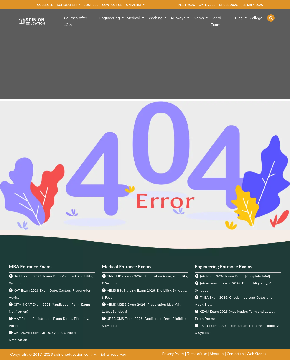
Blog (239, 17)
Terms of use (197, 353)
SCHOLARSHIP (68, 5)
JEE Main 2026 (252, 5)
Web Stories (256, 353)
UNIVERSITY (135, 5)
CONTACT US (112, 5)
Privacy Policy (173, 353)
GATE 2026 (206, 5)
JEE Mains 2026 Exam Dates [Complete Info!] (235, 276)
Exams (198, 17)
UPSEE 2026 (228, 5)
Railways (178, 17)
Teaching (155, 17)
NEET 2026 (186, 5)
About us (216, 353)
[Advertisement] (145, 67)
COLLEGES (45, 5)
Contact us (235, 353)
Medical (134, 17)
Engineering (110, 17)
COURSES (90, 5)
